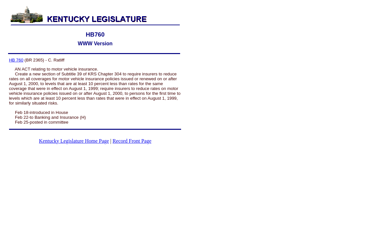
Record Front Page (132, 141)
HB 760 (16, 60)
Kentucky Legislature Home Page (74, 141)
